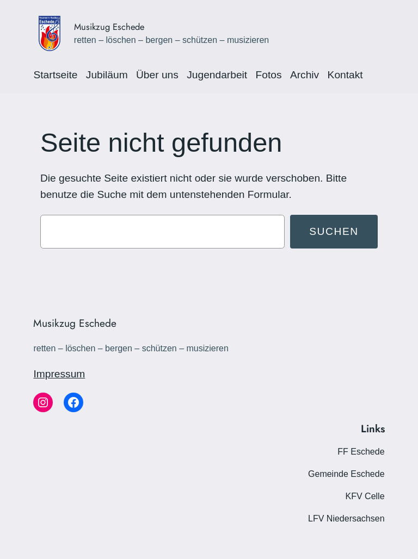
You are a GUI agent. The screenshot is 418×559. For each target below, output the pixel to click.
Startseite (55, 74)
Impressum (59, 374)
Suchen (334, 231)
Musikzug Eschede (109, 26)
